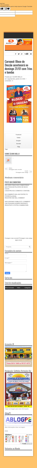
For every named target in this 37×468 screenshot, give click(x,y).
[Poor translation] (7, 8)
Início (6, 431)
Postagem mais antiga (25, 238)
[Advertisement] (17, 303)
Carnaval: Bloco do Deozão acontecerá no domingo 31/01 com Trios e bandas (18, 67)
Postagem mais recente (11, 238)
